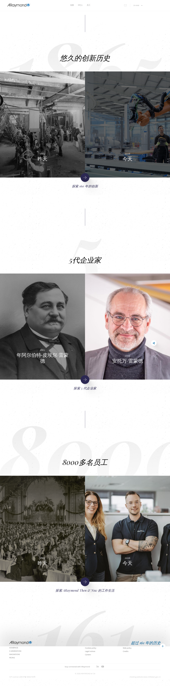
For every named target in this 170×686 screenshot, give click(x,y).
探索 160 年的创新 (85, 186)
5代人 (80, 5)
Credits (125, 651)
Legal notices (90, 651)
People (12, 658)
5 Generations (15, 651)
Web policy (127, 648)
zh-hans (137, 5)
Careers (88, 654)
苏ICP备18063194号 (27, 677)
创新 (72, 5)
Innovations (14, 654)
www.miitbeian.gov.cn (152, 677)
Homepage (13, 648)
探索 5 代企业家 (85, 388)
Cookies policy (90, 648)
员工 (88, 5)
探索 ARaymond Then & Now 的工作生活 (85, 590)
